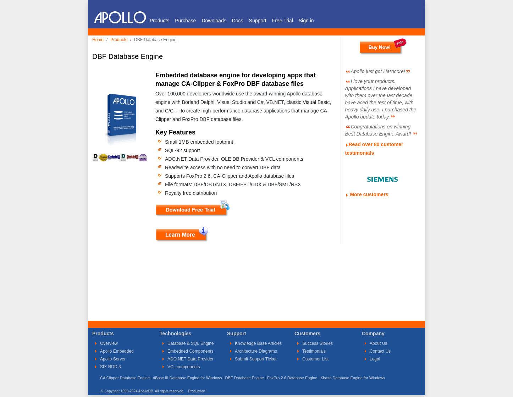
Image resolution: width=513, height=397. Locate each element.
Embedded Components (190, 351)
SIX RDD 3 (110, 366)
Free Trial (282, 20)
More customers (369, 194)
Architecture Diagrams (256, 351)
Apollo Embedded (117, 351)
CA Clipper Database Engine (125, 378)
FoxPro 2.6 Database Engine (292, 378)
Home (98, 39)
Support (257, 20)
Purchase (185, 20)
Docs (237, 20)
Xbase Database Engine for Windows (352, 378)
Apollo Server (113, 359)
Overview (109, 343)
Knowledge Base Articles (258, 343)
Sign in (306, 20)
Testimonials (314, 351)
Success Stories (317, 343)
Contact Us (380, 351)
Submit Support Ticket (255, 359)
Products (159, 20)
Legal (375, 359)
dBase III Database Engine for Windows (187, 378)
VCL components (183, 366)
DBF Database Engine (244, 378)
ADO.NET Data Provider (190, 359)
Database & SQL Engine (190, 343)
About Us (378, 343)
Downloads (214, 20)
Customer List (315, 359)
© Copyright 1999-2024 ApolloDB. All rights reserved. (142, 391)
